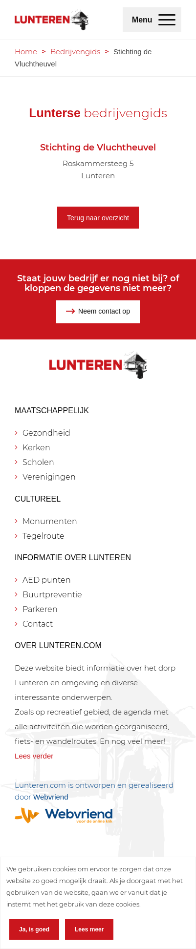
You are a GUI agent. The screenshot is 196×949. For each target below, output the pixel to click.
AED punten (46, 580)
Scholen (38, 462)
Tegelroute (43, 536)
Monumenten (49, 521)
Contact (37, 624)
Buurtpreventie (52, 594)
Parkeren (40, 609)
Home (26, 51)
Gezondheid (46, 433)
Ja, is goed (34, 929)
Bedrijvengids (75, 51)
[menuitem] (166, 19)
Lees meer (89, 929)
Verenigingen (49, 477)
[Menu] (166, 19)
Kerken (36, 447)
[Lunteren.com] (51, 19)
